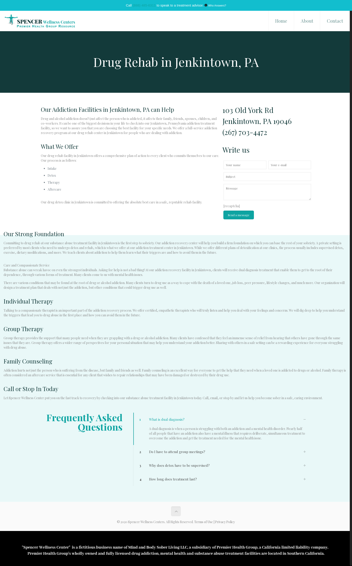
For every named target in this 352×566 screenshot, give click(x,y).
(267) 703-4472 (244, 132)
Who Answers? (217, 5)
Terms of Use (203, 522)
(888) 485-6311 (144, 5)
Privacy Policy (225, 522)
